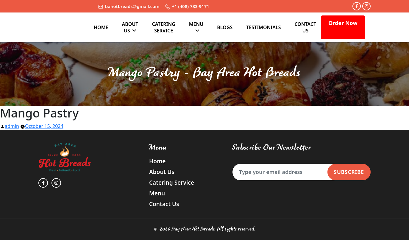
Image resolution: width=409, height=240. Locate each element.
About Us (130, 27)
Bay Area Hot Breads (192, 229)
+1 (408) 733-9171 (187, 6)
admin (12, 126)
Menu (196, 24)
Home (101, 27)
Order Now (343, 22)
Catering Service (163, 27)
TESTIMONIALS (263, 27)
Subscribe (349, 172)
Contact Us (305, 27)
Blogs (224, 27)
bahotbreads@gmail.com (129, 6)
